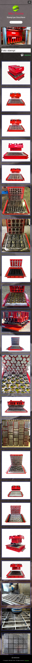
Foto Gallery (9, 46)
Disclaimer (27, 660)
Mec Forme (16, 13)
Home (3, 46)
